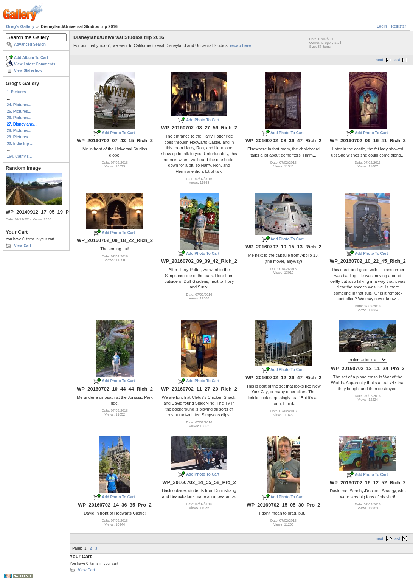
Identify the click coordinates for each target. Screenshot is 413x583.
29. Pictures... (19, 137)
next (380, 60)
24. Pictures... (19, 105)
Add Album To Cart (31, 58)
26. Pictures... (19, 118)
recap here (240, 45)
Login (382, 26)
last (397, 60)
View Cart (22, 245)
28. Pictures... (19, 131)
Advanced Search (30, 44)
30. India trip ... (20, 143)
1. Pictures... (18, 92)
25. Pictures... (19, 111)
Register (398, 26)
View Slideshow (28, 70)
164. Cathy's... (19, 156)
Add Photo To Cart (118, 133)
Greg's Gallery (20, 26)
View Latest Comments (34, 64)
